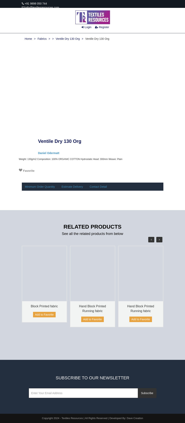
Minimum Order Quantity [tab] (40, 186)
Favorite (27, 170)
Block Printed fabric (44, 306)
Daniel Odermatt (48, 153)
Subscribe (147, 393)
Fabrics (42, 38)
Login (86, 27)
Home (28, 38)
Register (102, 27)
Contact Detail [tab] (98, 186)
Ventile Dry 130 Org (68, 38)
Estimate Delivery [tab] (72, 186)
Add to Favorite (44, 314)
